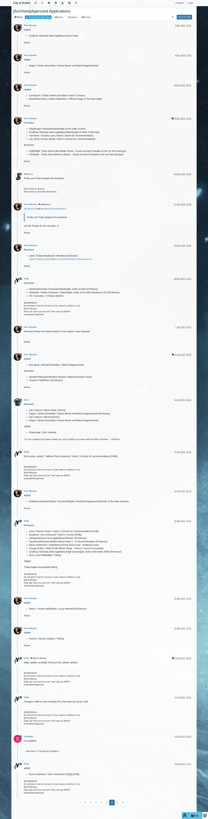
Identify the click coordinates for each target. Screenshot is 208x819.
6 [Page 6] (117, 802)
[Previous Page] (85, 802)
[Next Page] (123, 802)
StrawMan (28, 736)
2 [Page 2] (96, 802)
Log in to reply (184, 17)
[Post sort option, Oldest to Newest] (172, 17)
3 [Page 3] (101, 802)
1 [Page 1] (90, 802)
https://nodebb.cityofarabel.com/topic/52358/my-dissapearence (60, 259)
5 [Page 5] (112, 802)
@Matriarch (44, 204)
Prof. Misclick (30, 25)
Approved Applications (54, 208)
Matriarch (28, 174)
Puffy (26, 279)
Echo (26, 400)
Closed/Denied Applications (38, 17)
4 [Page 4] (106, 802)
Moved (18, 17)
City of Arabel (21, 3)
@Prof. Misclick (38, 658)
